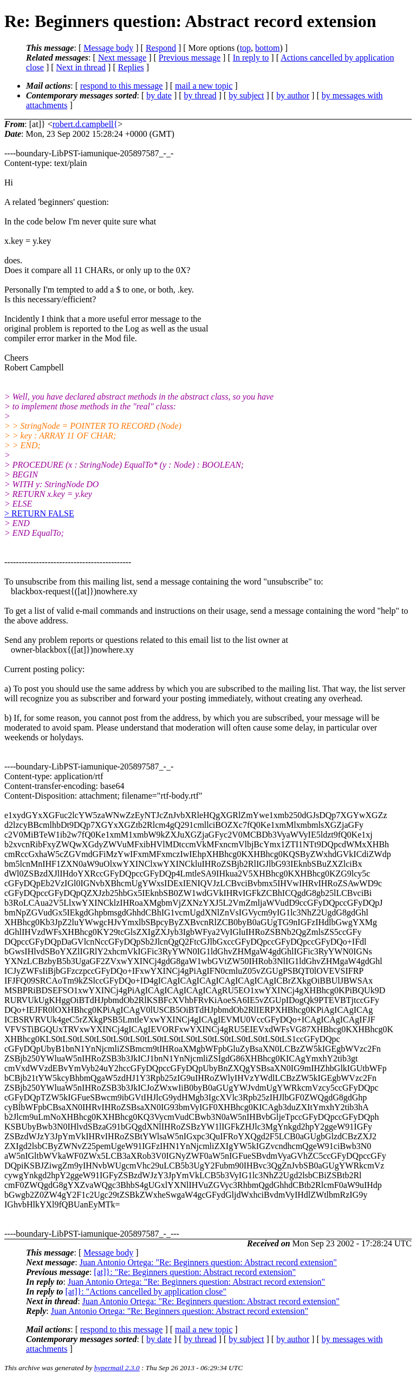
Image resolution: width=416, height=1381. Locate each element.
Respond (161, 47)
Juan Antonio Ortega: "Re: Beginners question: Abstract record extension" (208, 1262)
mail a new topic (203, 85)
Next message (122, 57)
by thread (200, 95)
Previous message (189, 57)
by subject (246, 95)
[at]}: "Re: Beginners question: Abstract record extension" (195, 1272)
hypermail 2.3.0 (117, 1368)
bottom (267, 47)
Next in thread (81, 67)
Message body (108, 47)
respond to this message (121, 85)
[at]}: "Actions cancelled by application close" (145, 1291)
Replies (131, 67)
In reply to (251, 57)
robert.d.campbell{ (85, 124)
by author (292, 95)
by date (159, 95)
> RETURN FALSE (39, 513)
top (245, 47)
